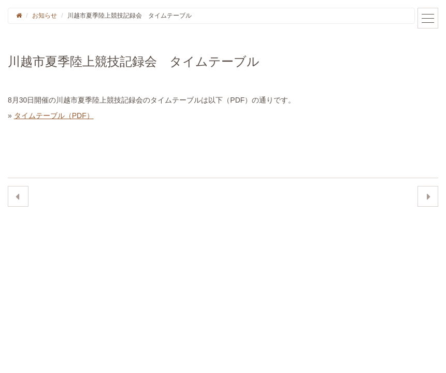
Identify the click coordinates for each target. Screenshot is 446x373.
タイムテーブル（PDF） (54, 115)
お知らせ (44, 15)
